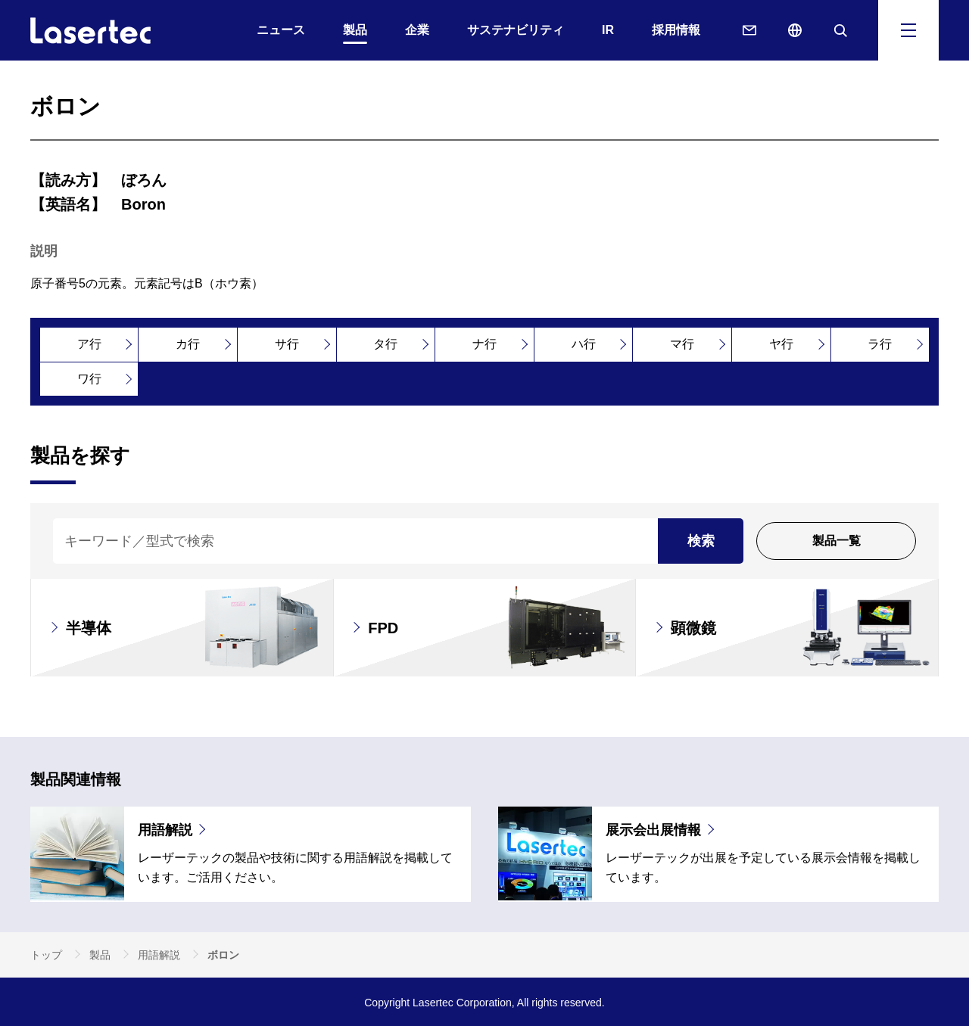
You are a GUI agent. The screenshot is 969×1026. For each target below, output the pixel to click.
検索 (701, 541)
